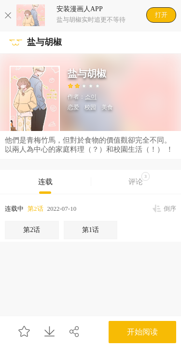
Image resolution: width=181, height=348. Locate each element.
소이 (91, 96)
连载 (45, 182)
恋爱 (73, 107)
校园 (90, 107)
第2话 (35, 208)
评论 (139, 179)
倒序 (170, 208)
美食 (107, 107)
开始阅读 (142, 332)
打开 (161, 14)
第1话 (90, 229)
